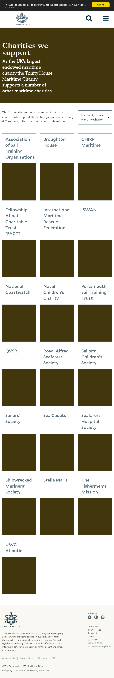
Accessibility (8, 658)
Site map (42, 658)
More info (9, 7)
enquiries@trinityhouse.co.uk (100, 646)
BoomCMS (44, 671)
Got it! (100, 4)
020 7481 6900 (95, 643)
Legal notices (26, 658)
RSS (54, 658)
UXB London (18, 671)
